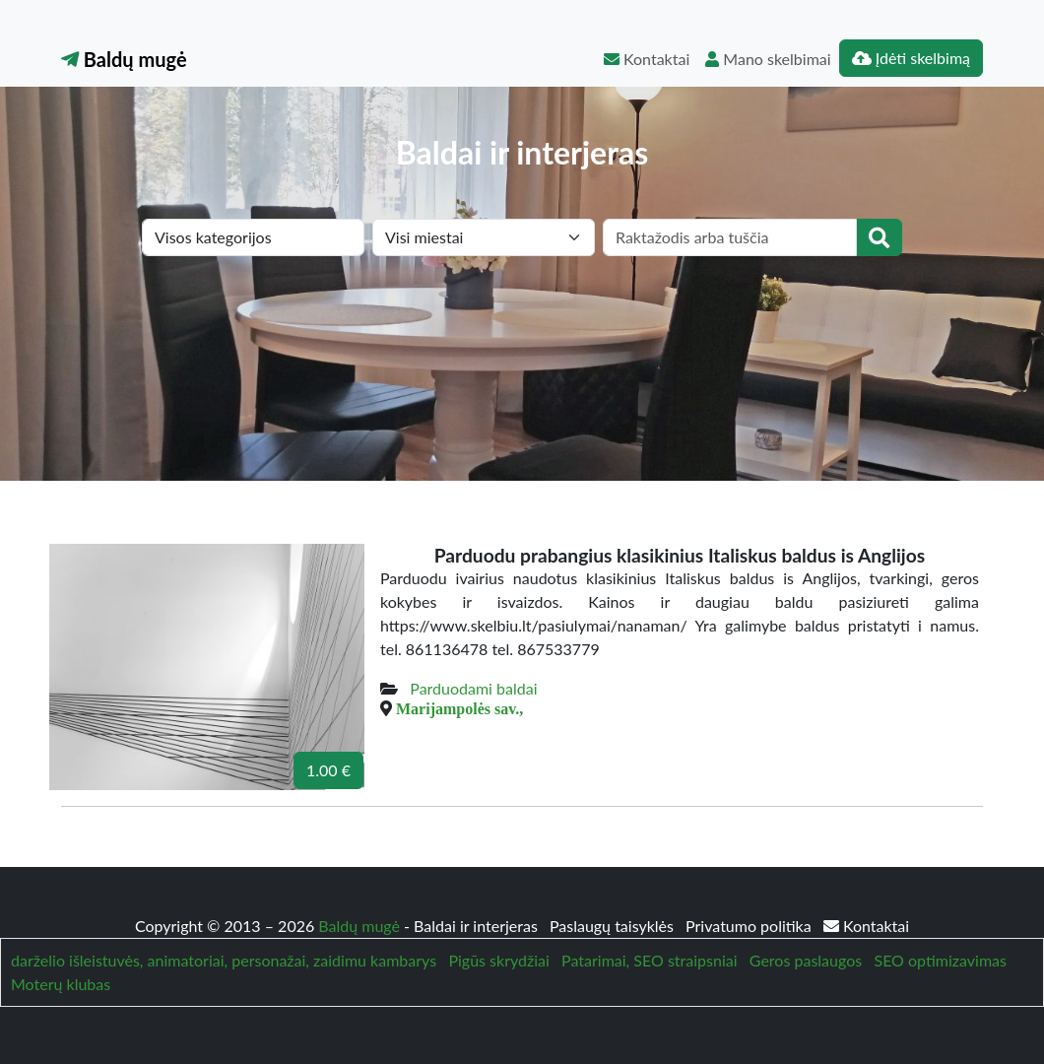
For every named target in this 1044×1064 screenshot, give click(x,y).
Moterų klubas (60, 983)
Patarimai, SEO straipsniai (649, 960)
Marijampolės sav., (459, 708)
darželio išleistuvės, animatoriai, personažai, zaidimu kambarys (223, 960)
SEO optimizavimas (940, 960)
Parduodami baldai (473, 688)
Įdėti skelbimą (911, 57)
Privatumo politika (750, 925)
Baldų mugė (124, 59)
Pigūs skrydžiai (498, 960)
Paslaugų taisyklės (614, 925)
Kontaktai (646, 58)
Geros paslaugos (806, 960)
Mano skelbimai (767, 58)
